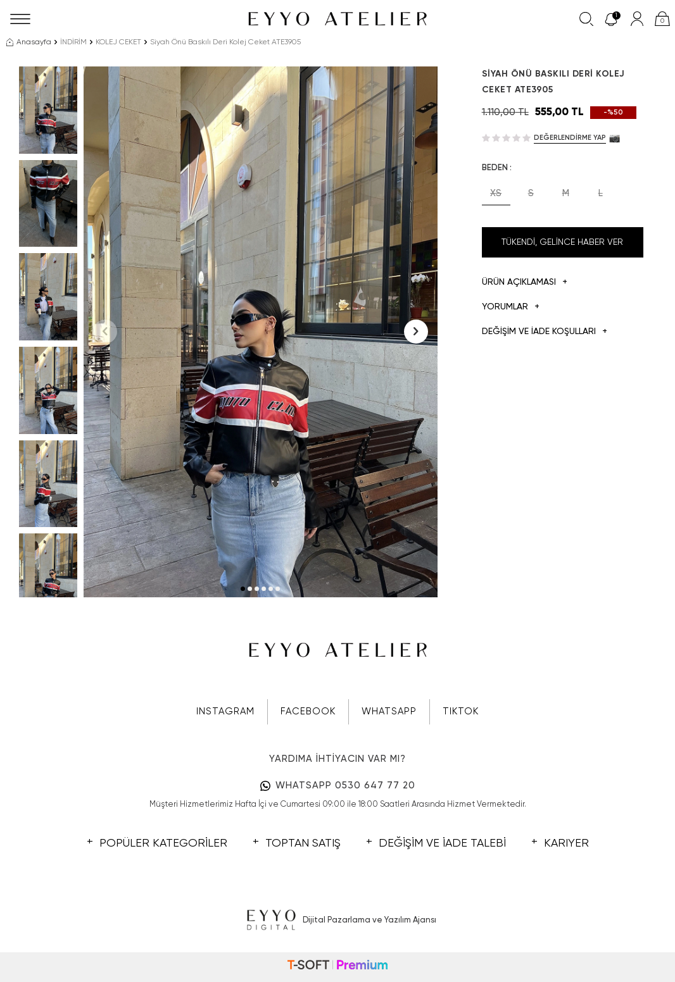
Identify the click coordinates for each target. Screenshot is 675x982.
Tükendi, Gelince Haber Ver (562, 242)
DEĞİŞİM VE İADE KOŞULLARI (544, 332)
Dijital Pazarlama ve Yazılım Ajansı (337, 920)
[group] (261, 331)
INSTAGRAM (225, 711)
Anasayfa (28, 42)
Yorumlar (510, 307)
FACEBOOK (308, 711)
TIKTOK (461, 711)
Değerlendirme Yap (570, 137)
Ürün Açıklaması (524, 283)
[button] (243, 589)
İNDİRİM (73, 42)
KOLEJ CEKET (118, 42)
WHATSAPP (389, 711)
